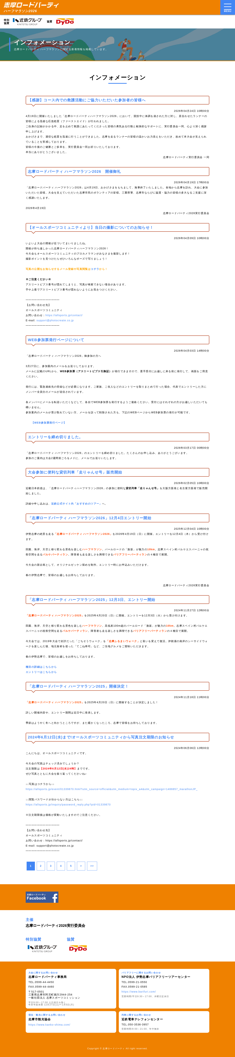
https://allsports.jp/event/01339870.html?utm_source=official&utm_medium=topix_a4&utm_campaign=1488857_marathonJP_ (112, 789)
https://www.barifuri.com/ (139, 991)
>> (92, 865)
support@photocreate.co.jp (55, 320)
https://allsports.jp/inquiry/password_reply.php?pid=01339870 (68, 804)
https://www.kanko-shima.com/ (49, 1024)
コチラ (95, 269)
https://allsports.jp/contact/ (64, 315)
